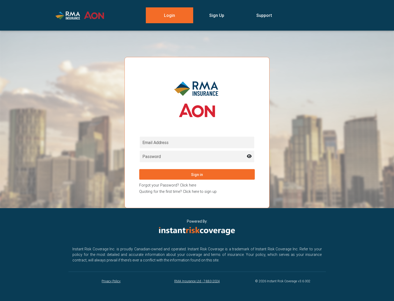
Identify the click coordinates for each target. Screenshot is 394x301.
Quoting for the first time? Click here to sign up (178, 191)
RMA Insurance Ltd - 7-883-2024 (197, 281)
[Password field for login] (197, 156)
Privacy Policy (111, 281)
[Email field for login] (197, 142)
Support (264, 15)
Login (169, 15)
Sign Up (216, 15)
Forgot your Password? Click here (167, 185)
